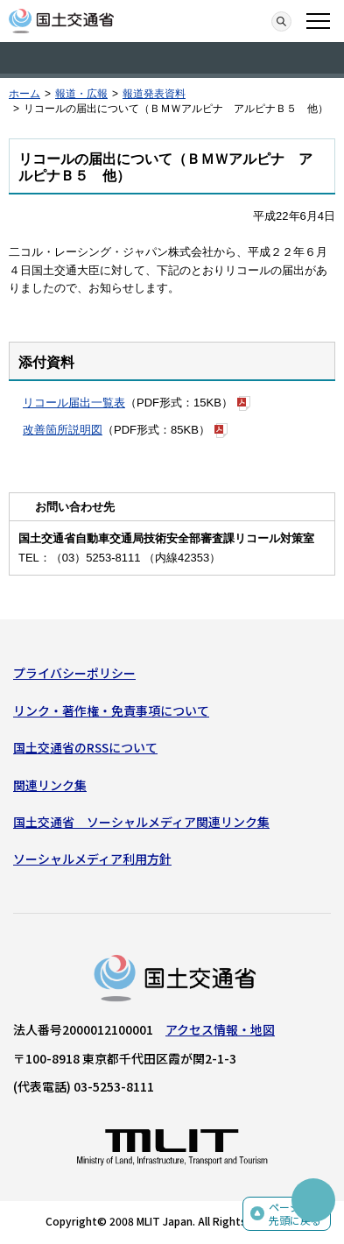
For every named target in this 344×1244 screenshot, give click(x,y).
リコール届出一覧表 (74, 402)
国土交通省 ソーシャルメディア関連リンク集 (141, 822)
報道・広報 (81, 94)
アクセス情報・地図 (220, 1029)
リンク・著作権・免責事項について (111, 710)
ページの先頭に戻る (295, 1213)
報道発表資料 (154, 94)
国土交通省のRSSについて (85, 747)
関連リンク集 (50, 785)
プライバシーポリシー (74, 673)
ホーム (24, 94)
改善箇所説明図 (62, 429)
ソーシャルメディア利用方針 (92, 858)
